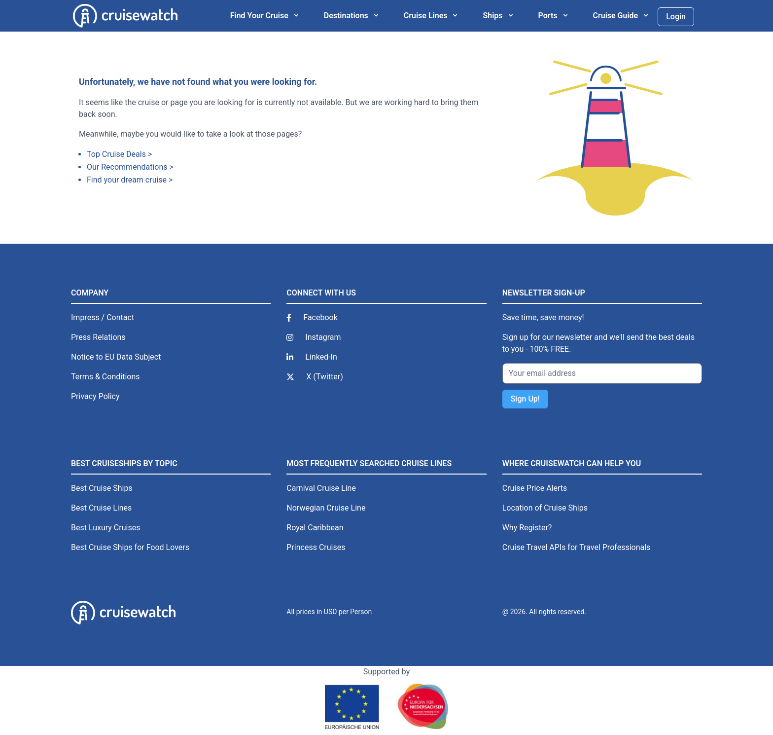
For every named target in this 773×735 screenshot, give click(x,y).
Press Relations (98, 337)
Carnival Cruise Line (321, 488)
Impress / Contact (102, 317)
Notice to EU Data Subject (116, 357)
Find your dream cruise (127, 179)
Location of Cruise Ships (545, 508)
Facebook (320, 317)
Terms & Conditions (105, 376)
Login (676, 16)
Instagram (323, 337)
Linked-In (321, 357)
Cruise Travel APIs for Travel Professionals (576, 547)
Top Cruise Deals (116, 154)
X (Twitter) (324, 376)
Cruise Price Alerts (534, 488)
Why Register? (527, 527)
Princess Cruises (315, 547)
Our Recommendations (127, 167)
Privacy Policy (95, 396)
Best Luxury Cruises (105, 527)
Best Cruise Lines (101, 508)
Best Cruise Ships (102, 488)
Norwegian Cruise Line (325, 508)
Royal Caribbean (314, 527)
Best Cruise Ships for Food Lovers (130, 547)
